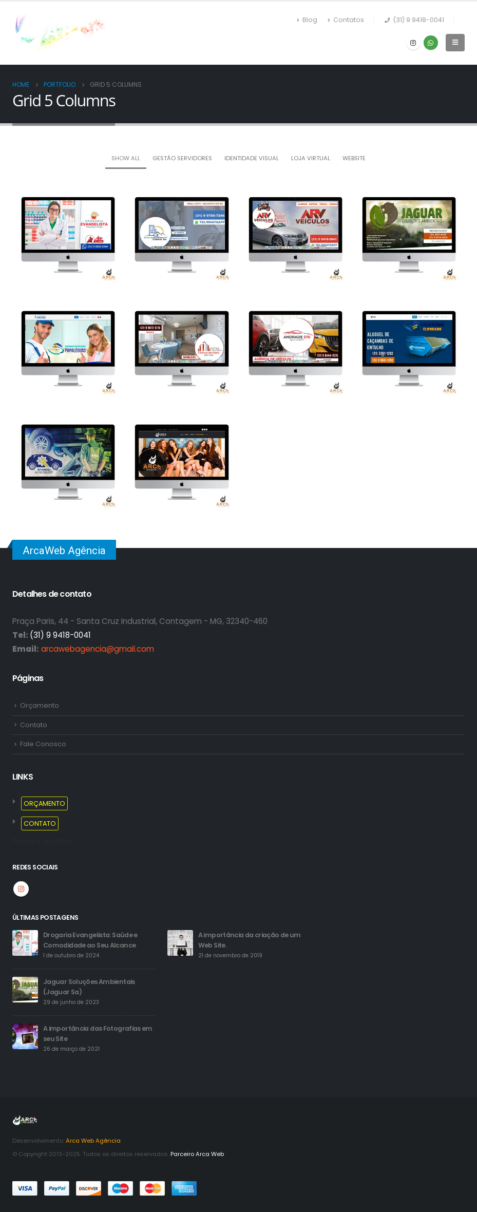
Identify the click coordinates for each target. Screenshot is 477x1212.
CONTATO (40, 823)
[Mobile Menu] (455, 42)
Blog (307, 20)
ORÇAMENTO (44, 803)
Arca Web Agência (93, 1141)
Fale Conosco (43, 744)
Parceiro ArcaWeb (42, 841)
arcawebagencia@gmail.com (97, 648)
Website (354, 158)
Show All (125, 158)
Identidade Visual (251, 158)
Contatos (346, 20)
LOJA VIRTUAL (310, 158)
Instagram (21, 889)
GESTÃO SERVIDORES (182, 158)
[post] (25, 942)
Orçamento (39, 705)
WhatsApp (431, 42)
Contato (33, 725)
